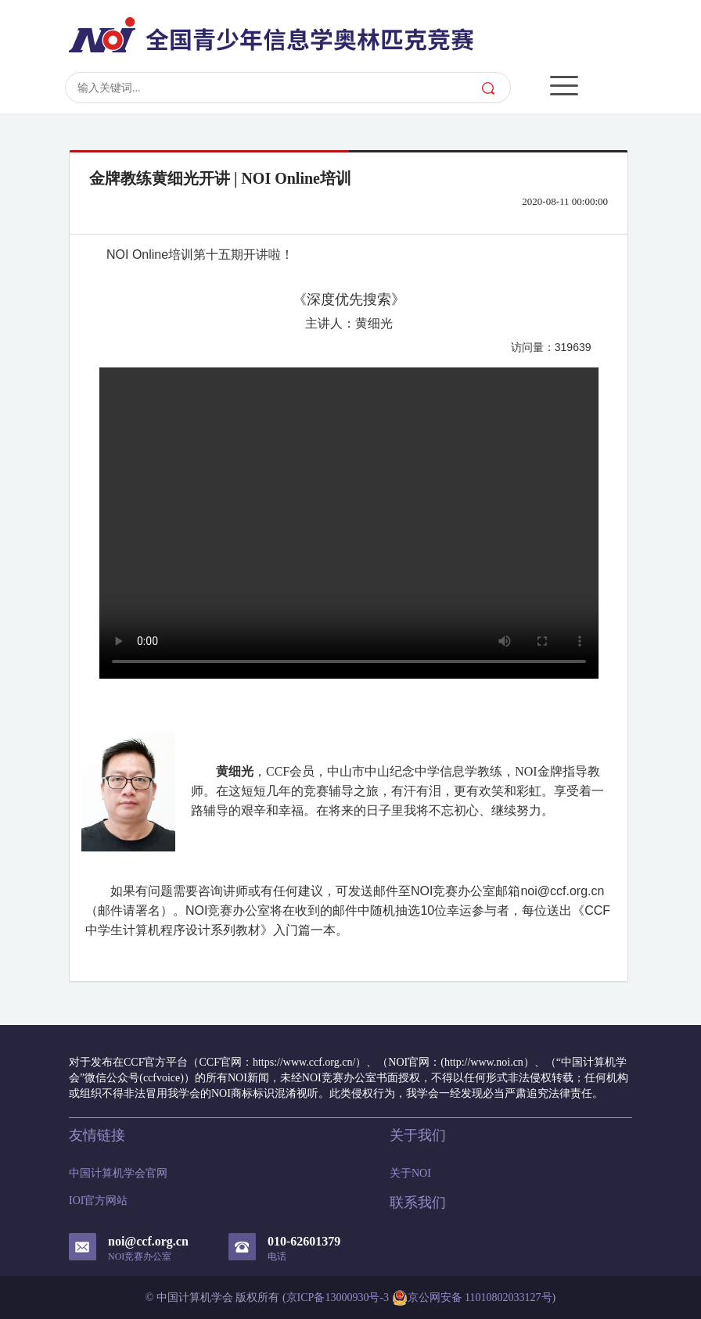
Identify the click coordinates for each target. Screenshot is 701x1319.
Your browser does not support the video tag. (349, 523)
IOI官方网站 (98, 1200)
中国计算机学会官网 (118, 1173)
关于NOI (410, 1173)
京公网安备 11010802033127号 (472, 1298)
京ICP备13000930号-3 (337, 1297)
